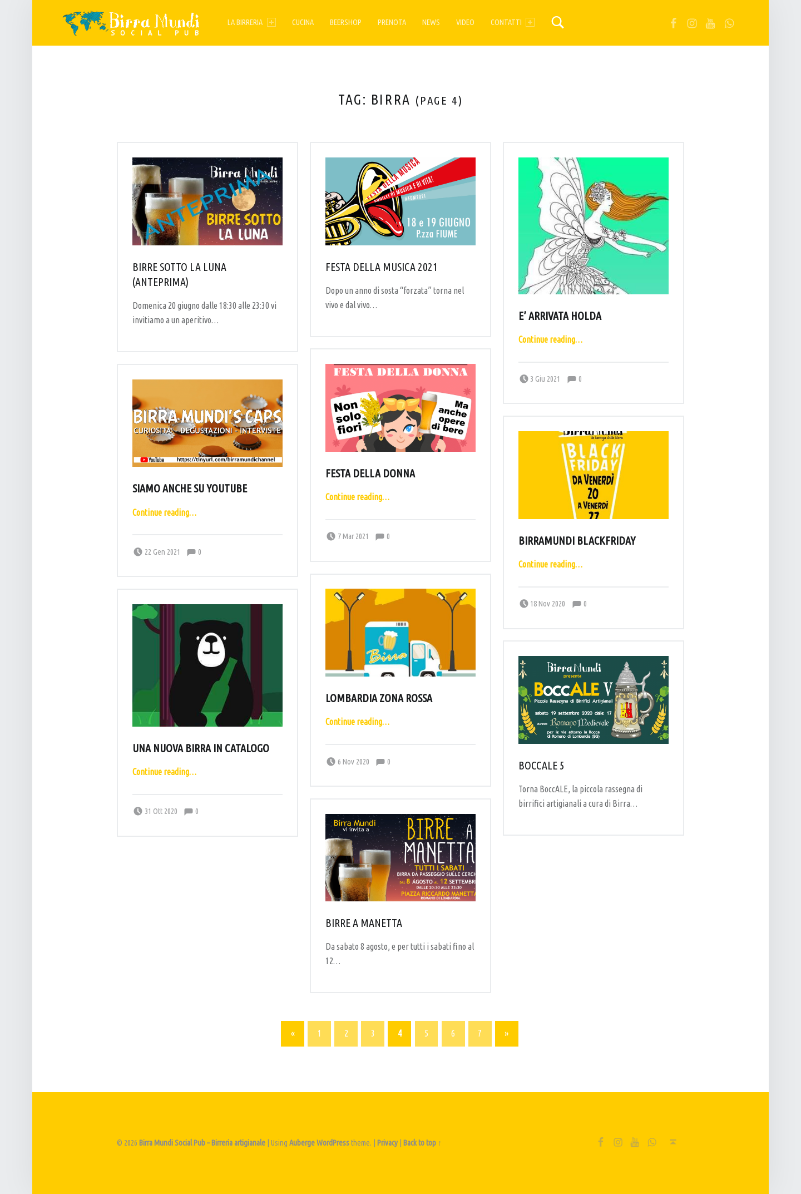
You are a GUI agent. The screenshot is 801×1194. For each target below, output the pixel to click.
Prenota (392, 22)
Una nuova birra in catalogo (200, 748)
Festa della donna (370, 473)
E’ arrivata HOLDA (559, 316)
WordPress (333, 1142)
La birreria (251, 22)
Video (465, 22)
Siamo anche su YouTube (189, 488)
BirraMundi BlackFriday (576, 541)
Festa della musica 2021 (381, 267)
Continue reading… (550, 339)
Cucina (303, 22)
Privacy (387, 1142)
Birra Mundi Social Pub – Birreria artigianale (202, 1142)
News (431, 22)
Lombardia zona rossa (378, 698)
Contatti (513, 22)
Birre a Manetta (363, 923)
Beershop (346, 22)
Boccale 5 (541, 765)
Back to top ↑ (422, 1142)
